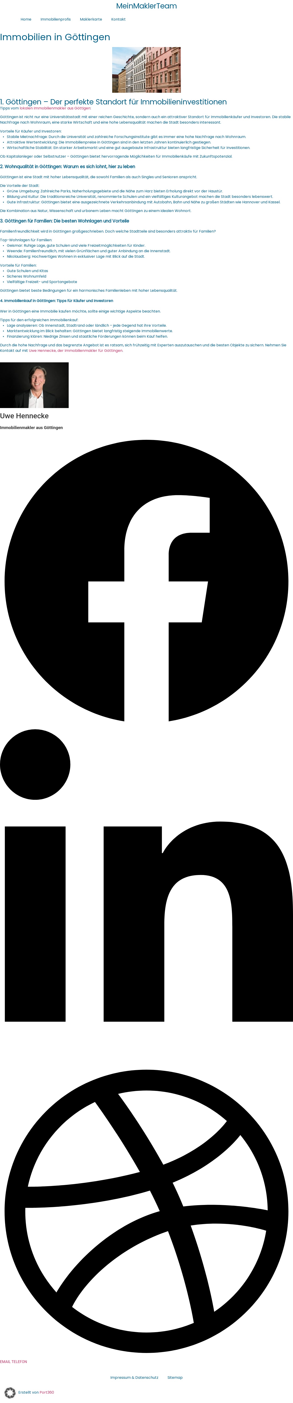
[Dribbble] (146, 1356)
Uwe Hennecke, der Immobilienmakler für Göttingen (75, 350)
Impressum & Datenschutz (134, 1377)
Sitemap (175, 1377)
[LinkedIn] (146, 1062)
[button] (10, 1393)
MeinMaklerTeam (146, 6)
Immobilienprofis (56, 19)
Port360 (47, 1392)
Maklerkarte (91, 19)
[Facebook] (146, 726)
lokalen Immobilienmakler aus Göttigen (55, 108)
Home (26, 19)
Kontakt (118, 19)
